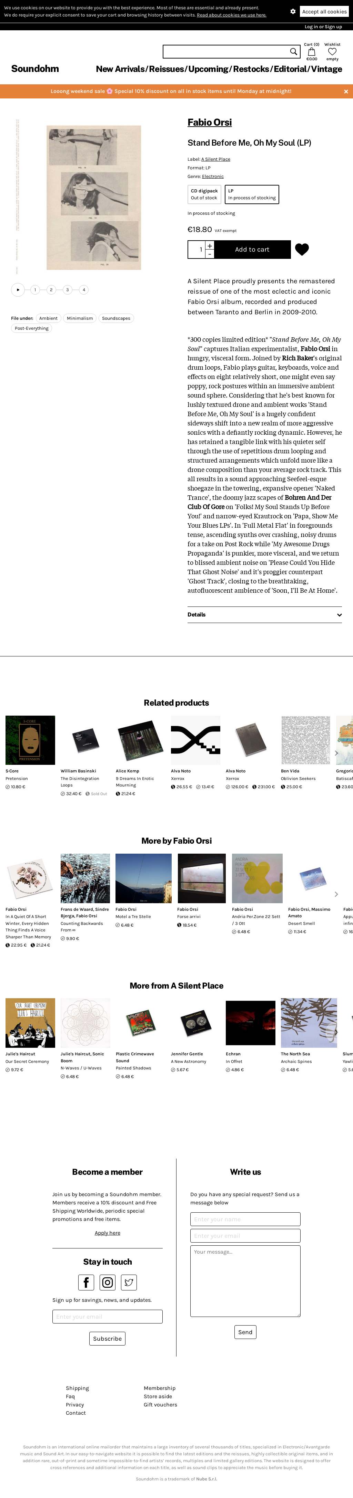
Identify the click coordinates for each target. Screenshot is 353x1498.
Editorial (290, 69)
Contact (76, 1413)
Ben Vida (290, 770)
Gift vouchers (160, 1404)
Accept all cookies (324, 11)
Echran (233, 1053)
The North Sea (295, 1053)
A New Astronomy (188, 1061)
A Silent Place (215, 159)
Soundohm (35, 68)
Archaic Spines (296, 1061)
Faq (70, 1396)
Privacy (75, 1404)
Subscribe (107, 1338)
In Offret (234, 1061)
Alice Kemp (127, 770)
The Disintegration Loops (80, 782)
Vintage (326, 69)
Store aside (158, 1396)
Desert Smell (301, 923)
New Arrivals (120, 69)
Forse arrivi (189, 916)
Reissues (166, 69)
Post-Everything (32, 328)
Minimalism (80, 318)
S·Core (12, 770)
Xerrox (177, 778)
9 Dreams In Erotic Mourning (135, 782)
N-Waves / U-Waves (81, 1067)
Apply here (107, 1233)
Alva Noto (181, 770)
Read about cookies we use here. (231, 15)
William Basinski (78, 770)
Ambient (48, 318)
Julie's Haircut (20, 1053)
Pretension (17, 778)
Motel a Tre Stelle (133, 916)
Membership (159, 1388)
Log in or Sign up (323, 27)
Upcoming (208, 69)
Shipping (77, 1388)
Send (245, 1332)
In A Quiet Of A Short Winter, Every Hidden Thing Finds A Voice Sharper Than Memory (28, 926)
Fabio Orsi (210, 122)
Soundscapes (116, 318)
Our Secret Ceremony (27, 1061)
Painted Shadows (133, 1067)
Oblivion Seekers (298, 778)
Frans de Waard (77, 909)
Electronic (213, 176)
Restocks (251, 69)
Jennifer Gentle (187, 1053)
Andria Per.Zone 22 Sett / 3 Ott (256, 920)
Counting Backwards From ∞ (82, 927)
